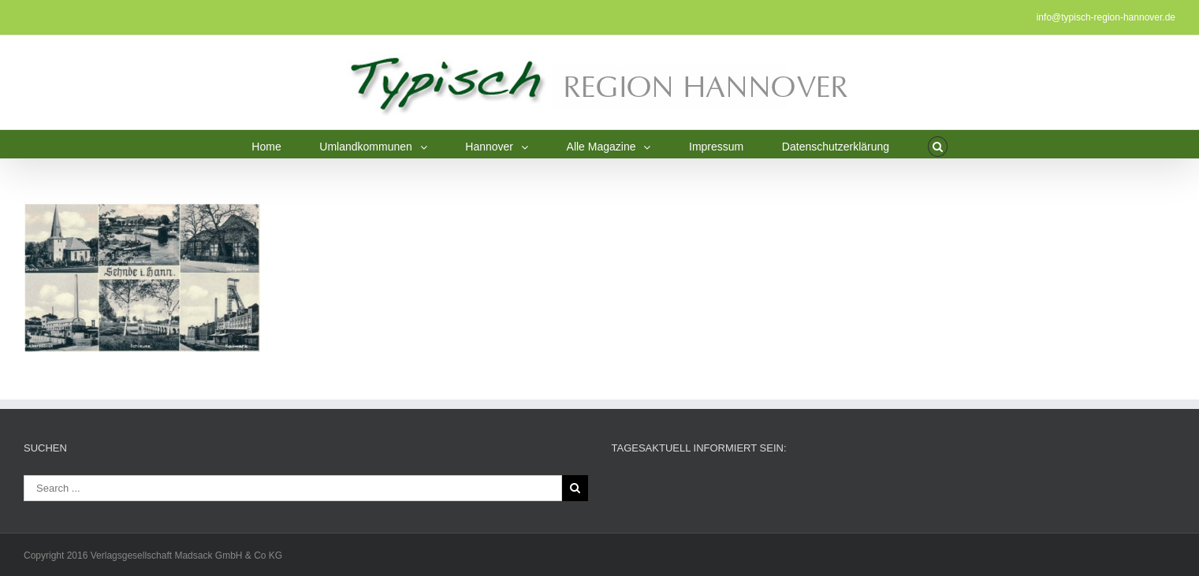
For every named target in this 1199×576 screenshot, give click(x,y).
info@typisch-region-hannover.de (1106, 17)
